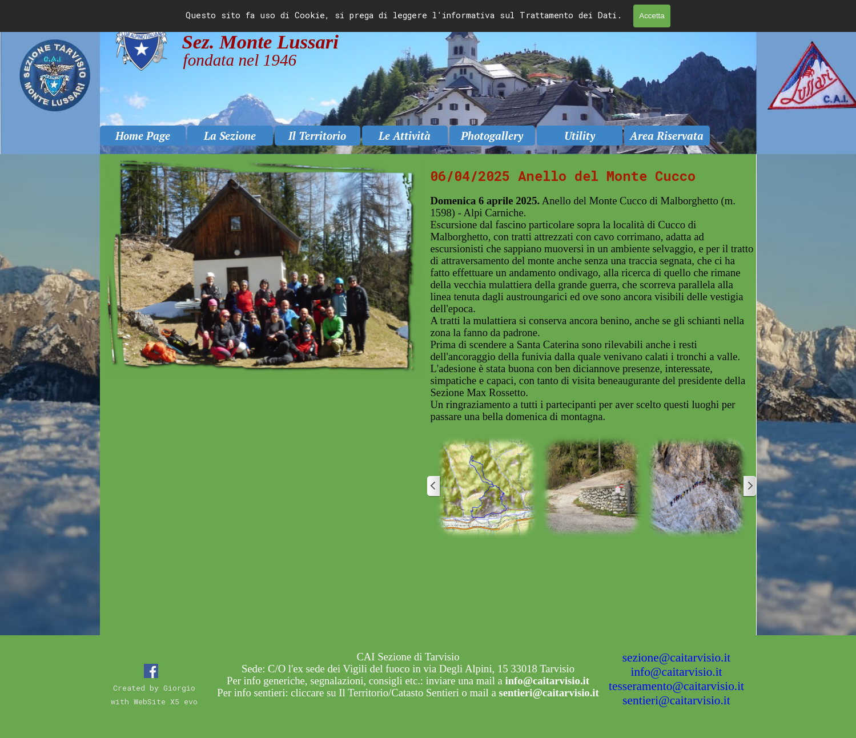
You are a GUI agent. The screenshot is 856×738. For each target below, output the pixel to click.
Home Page (142, 136)
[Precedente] (434, 486)
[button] (486, 486)
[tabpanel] (591, 298)
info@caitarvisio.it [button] (676, 672)
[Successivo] (749, 486)
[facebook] (151, 671)
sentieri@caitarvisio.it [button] (676, 700)
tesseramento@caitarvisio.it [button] (676, 686)
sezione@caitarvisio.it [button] (676, 657)
